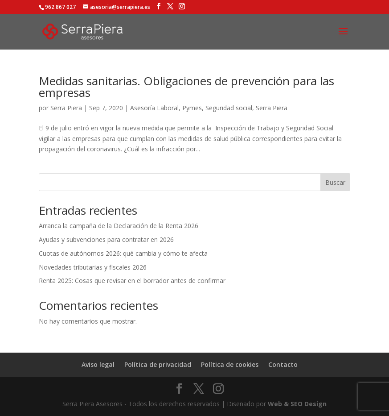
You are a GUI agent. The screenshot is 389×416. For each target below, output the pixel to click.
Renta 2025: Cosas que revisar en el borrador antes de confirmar (132, 280)
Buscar (335, 182)
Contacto (283, 364)
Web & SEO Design (297, 403)
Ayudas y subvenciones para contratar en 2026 (106, 239)
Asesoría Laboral (154, 108)
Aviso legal (98, 364)
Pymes (192, 108)
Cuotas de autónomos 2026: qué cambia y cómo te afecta (123, 253)
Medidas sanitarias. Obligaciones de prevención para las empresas (186, 86)
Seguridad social (228, 108)
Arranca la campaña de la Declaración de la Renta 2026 (118, 225)
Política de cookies (229, 364)
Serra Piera (66, 108)
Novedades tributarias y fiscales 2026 (93, 267)
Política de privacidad (157, 364)
